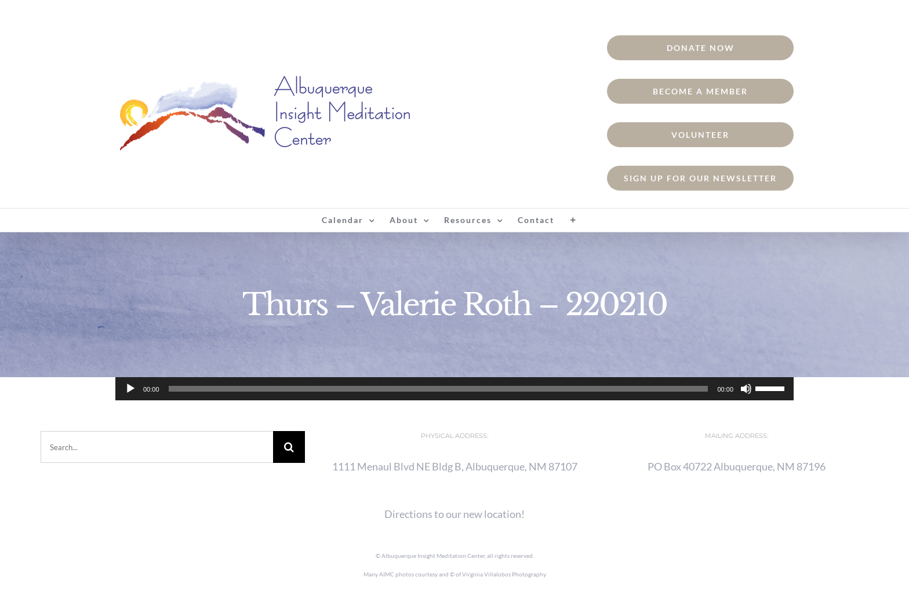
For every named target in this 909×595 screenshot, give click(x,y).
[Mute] (746, 389)
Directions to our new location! (454, 514)
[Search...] (157, 447)
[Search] (289, 447)
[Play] (130, 389)
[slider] (438, 389)
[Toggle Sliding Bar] (573, 220)
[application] (454, 388)
